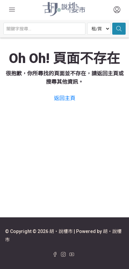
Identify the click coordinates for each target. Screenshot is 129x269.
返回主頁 (64, 98)
